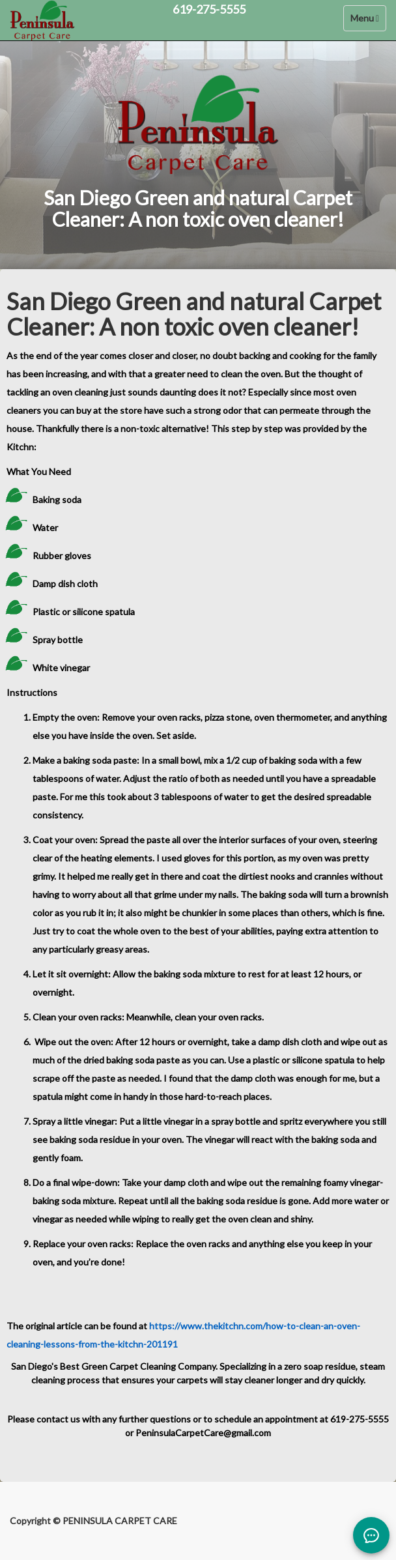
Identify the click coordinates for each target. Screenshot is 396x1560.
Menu (368, 21)
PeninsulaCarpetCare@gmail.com (203, 1432)
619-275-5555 (359, 1418)
